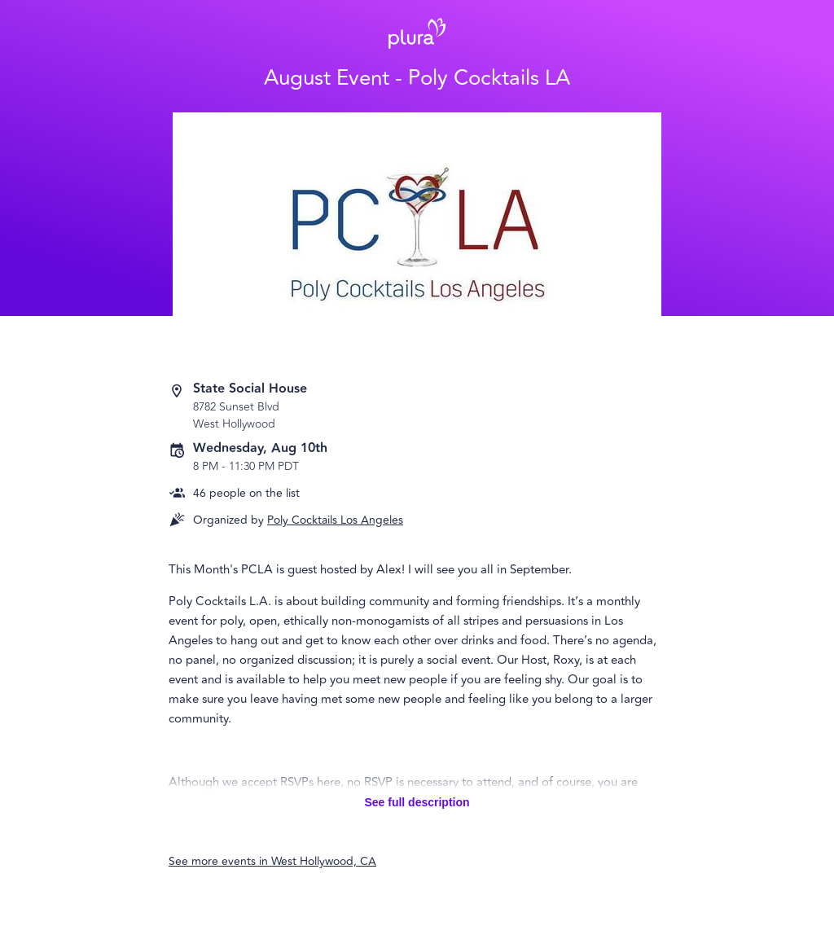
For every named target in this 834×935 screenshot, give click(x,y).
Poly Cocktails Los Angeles (335, 520)
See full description (416, 802)
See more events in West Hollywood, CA (272, 861)
